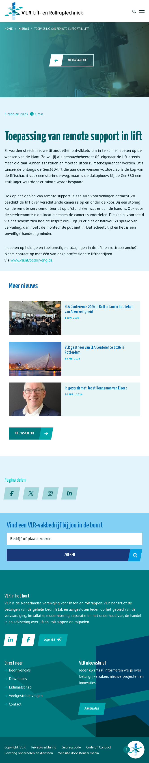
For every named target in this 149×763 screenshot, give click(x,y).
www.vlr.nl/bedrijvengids (31, 260)
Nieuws (24, 29)
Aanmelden (91, 708)
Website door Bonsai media (78, 753)
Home (8, 29)
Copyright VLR (15, 747)
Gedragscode (71, 747)
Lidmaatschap (20, 687)
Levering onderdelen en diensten (28, 753)
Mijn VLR (53, 639)
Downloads (18, 678)
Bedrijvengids (20, 670)
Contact (15, 704)
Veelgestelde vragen (26, 695)
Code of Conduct (98, 747)
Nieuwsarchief (72, 60)
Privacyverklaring (43, 747)
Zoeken (98, 555)
